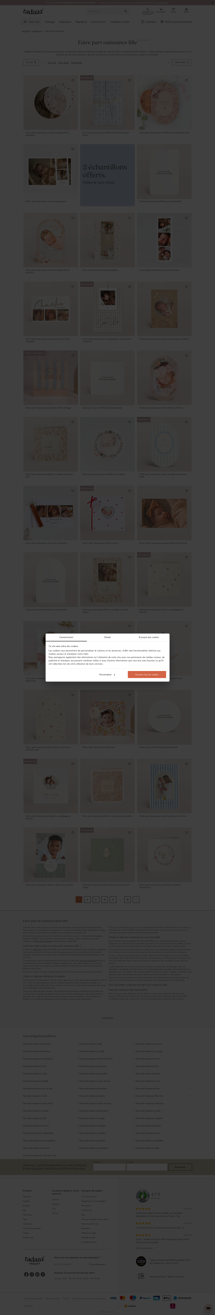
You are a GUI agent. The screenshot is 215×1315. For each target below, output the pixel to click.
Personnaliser (107, 674)
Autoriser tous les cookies (147, 674)
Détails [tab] (107, 637)
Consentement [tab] (66, 637)
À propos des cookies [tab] (149, 637)
